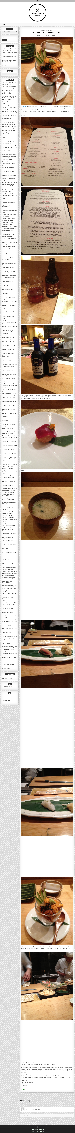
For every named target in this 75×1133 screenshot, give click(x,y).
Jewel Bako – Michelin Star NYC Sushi (47, 32)
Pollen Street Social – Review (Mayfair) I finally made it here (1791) (9, 322)
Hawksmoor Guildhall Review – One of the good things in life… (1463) (9, 459)
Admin (39, 35)
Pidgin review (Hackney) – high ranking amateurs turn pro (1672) (9, 366)
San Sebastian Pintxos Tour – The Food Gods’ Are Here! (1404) (9, 529)
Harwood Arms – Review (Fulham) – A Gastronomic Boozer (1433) (8, 494)
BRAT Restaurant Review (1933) (9, 277)
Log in (3, 695)
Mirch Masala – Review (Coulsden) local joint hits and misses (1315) (9, 599)
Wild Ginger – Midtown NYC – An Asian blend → (63, 1096)
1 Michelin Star (27, 28)
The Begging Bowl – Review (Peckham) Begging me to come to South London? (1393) (9, 539)
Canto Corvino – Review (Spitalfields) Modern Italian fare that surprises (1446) (8, 477)
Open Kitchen (62, 28)
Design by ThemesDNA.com (37, 1131)
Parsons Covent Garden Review (9, 52)
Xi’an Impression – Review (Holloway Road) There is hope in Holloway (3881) (9, 132)
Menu (4, 24)
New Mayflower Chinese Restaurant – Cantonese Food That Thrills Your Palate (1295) (9, 627)
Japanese (49, 28)
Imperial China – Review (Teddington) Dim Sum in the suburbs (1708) (9, 355)
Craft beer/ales (40, 28)
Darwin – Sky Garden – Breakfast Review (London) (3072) (8, 163)
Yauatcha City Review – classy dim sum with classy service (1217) (9, 659)
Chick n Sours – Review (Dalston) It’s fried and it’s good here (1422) (9, 508)
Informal (46, 28)
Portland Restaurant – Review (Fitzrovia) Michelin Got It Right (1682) (9, 360)
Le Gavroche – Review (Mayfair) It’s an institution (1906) (8, 297)
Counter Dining (34, 28)
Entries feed (5, 698)
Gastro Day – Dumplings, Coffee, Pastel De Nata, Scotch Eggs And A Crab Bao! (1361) (9, 568)
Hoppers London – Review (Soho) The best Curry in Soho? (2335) (9, 210)
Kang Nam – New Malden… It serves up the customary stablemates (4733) (9, 117)
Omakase (57, 28)
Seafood (47, 30)
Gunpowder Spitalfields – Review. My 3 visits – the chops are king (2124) (9, 258)
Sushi (51, 30)
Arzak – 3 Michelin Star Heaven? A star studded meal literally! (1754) (9, 332)
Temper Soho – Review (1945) (9, 275)
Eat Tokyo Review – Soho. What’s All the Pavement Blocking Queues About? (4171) (9, 122)
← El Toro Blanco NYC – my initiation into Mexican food (33, 1096)
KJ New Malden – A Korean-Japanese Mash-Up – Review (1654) (9, 380)
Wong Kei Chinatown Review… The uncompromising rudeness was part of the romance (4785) (9, 111)
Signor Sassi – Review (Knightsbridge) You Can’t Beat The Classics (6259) (9, 92)
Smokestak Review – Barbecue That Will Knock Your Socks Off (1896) (9, 307)
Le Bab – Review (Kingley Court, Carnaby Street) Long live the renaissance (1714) (8, 345)
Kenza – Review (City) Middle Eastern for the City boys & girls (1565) (9, 424)
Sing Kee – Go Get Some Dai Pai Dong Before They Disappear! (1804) (9, 317)
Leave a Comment (53, 35)
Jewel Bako (24, 106)
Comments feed (6, 700)
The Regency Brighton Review (9, 60)
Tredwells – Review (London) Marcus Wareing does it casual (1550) (9, 437)
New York (54, 28)
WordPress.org (6, 702)
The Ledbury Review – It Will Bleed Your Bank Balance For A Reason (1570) (9, 415)
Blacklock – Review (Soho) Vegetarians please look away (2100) (9, 263)
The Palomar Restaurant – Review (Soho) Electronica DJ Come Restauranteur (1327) (9, 577)
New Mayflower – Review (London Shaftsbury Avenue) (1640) (9, 389)
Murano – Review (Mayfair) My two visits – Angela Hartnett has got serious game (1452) (9, 464)
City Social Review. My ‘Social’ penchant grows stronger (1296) (9, 608)
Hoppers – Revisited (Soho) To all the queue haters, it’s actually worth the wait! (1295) (9, 621)
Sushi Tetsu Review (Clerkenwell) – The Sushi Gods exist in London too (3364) (9, 142)
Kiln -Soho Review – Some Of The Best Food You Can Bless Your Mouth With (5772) (9, 98)
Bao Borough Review (7, 64)
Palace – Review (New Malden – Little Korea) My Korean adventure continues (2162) (9, 248)
